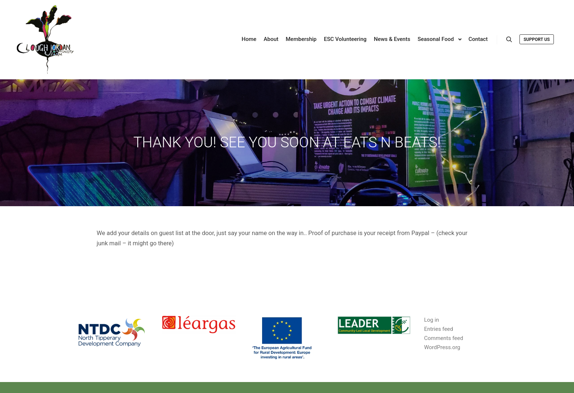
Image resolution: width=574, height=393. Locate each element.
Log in (431, 320)
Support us (536, 39)
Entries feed (438, 329)
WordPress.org (442, 347)
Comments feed (443, 338)
